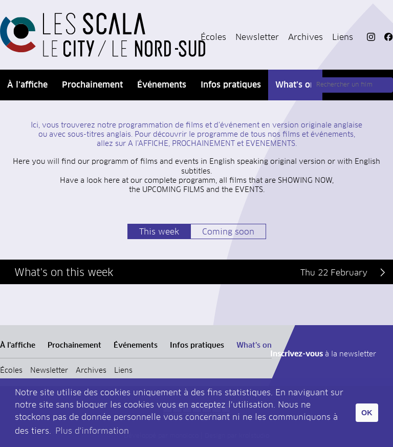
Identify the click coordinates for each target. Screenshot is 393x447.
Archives (305, 37)
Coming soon (228, 232)
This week (159, 232)
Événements (161, 85)
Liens (342, 37)
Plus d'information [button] (92, 431)
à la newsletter (323, 354)
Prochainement (92, 85)
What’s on (295, 85)
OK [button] (367, 413)
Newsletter (257, 37)
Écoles (213, 37)
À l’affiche (27, 85)
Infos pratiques (231, 85)
